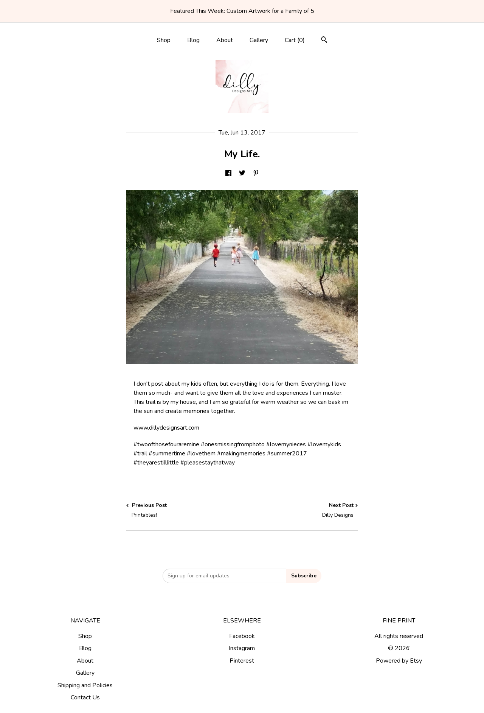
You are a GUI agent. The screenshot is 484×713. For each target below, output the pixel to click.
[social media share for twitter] (242, 173)
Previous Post (184, 510)
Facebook (242, 636)
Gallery (259, 40)
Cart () (295, 40)
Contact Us (85, 697)
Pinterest (242, 661)
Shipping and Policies (85, 685)
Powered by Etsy (399, 661)
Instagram (242, 648)
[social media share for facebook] (228, 173)
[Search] (324, 40)
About (224, 40)
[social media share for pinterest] (256, 173)
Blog (193, 40)
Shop (164, 40)
